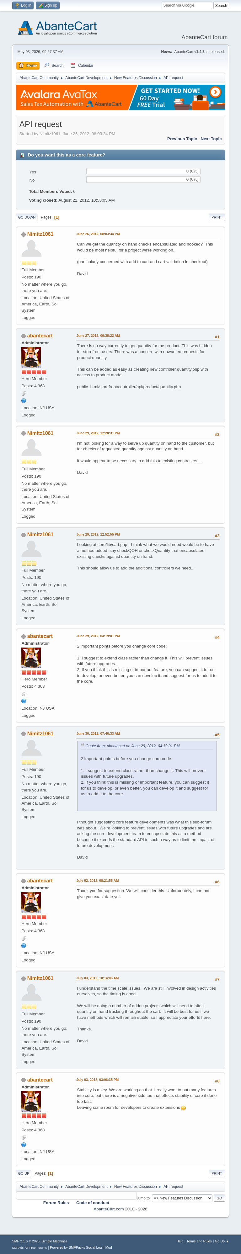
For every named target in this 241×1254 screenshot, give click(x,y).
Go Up (23, 1173)
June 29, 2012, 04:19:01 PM (98, 636)
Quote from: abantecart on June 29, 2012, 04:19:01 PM (132, 746)
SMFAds (18, 1247)
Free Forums (38, 1247)
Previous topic (182, 138)
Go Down (26, 217)
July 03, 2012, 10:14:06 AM (97, 978)
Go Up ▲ (222, 1241)
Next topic (211, 138)
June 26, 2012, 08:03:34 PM (98, 234)
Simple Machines (54, 1241)
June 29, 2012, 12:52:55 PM (98, 534)
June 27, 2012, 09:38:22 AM (98, 335)
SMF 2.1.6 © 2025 (26, 1241)
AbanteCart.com (109, 1209)
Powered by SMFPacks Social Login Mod (81, 1247)
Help (179, 1241)
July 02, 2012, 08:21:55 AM (97, 880)
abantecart (40, 335)
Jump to (143, 1198)
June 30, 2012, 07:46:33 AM (98, 733)
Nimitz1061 (40, 234)
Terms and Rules (199, 1241)
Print (217, 217)
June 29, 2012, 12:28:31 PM (98, 433)
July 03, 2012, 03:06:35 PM (97, 1080)
